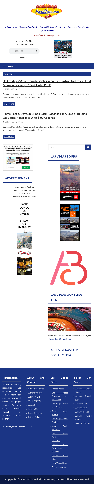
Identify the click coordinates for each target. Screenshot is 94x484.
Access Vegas (58, 388)
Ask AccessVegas (59, 467)
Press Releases (35, 413)
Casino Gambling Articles (59, 339)
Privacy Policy (34, 417)
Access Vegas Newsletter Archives (60, 448)
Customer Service (36, 388)
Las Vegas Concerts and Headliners (60, 396)
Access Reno (81, 408)
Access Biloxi (81, 403)
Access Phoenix (82, 412)
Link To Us (33, 409)
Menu (10, 66)
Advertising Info (35, 393)
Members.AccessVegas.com (47, 35)
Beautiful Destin (82, 423)
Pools (21, 89)
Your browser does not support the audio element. (24, 51)
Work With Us (34, 401)
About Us (32, 405)
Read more (9, 104)
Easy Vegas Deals (59, 463)
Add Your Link (34, 397)
